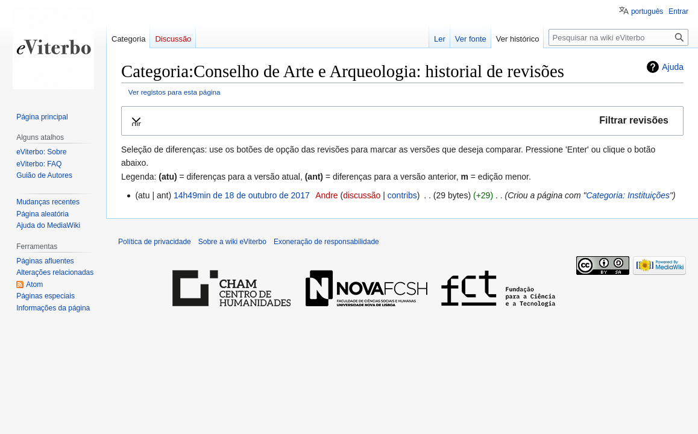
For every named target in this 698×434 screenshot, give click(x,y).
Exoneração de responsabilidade (326, 241)
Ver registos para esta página (174, 92)
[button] (402, 121)
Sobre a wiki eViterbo (232, 241)
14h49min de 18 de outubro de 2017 (242, 195)
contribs (402, 195)
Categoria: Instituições (628, 195)
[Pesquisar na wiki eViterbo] (618, 37)
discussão (361, 195)
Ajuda (673, 67)
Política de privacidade (154, 241)
